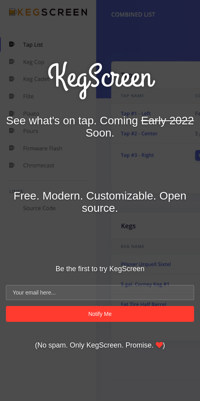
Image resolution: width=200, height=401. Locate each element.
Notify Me (99, 314)
